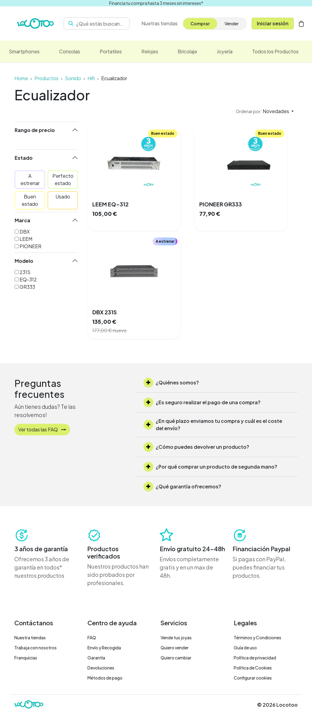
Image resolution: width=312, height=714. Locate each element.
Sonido (73, 78)
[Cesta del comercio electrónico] (301, 23)
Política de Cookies (253, 667)
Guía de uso (245, 647)
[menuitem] (159, 23)
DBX (25, 231)
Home (21, 78)
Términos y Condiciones (257, 637)
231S (25, 272)
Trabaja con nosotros (35, 647)
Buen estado (30, 200)
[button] (265, 111)
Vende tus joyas (176, 637)
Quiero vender (175, 647)
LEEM (26, 239)
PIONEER (30, 246)
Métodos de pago (104, 677)
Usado (62, 196)
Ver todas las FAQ (42, 429)
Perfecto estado (62, 179)
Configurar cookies (253, 677)
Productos (46, 78)
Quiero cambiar (176, 657)
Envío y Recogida (104, 647)
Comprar (200, 23)
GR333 (27, 287)
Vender (232, 23)
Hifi (91, 78)
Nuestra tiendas (30, 637)
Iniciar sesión (273, 23)
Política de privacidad (255, 657)
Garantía (96, 657)
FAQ (91, 637)
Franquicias (25, 657)
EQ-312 (28, 279)
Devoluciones (100, 667)
